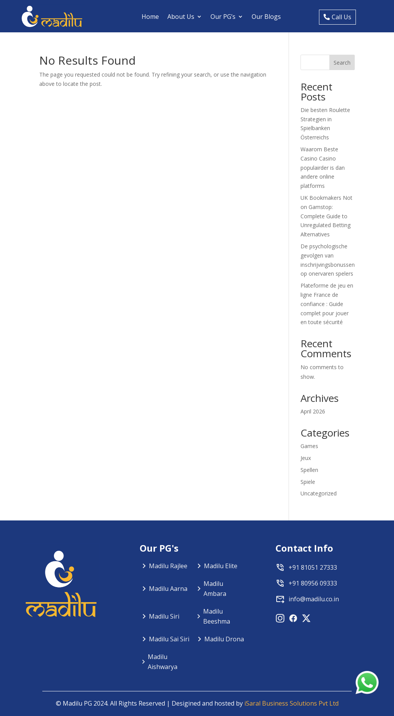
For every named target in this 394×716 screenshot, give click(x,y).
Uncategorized (319, 493)
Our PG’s (222, 16)
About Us (180, 16)
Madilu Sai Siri (169, 639)
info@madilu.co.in (314, 599)
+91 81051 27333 (313, 567)
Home (150, 16)
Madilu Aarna (168, 588)
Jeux (306, 458)
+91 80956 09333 (313, 583)
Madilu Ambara (215, 588)
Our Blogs (266, 16)
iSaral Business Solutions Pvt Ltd (291, 703)
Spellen (309, 469)
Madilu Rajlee (168, 566)
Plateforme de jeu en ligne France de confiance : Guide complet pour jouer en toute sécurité (327, 304)
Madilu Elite (220, 566)
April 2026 (313, 411)
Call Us (341, 17)
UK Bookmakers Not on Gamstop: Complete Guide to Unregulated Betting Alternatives (326, 216)
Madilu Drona (224, 639)
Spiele (308, 481)
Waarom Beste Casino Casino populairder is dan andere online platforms (323, 167)
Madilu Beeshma (216, 616)
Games (309, 446)
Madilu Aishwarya (162, 661)
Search (342, 62)
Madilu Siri (164, 616)
